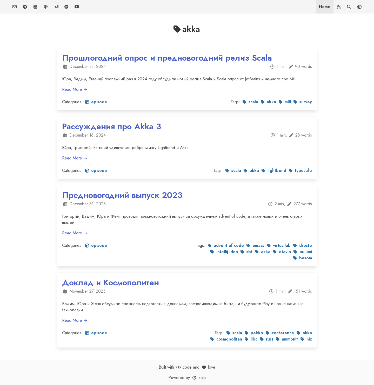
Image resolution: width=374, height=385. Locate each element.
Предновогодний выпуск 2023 (122, 195)
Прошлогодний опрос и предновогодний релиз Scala (167, 58)
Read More (75, 89)
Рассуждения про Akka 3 (111, 126)
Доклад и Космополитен (110, 282)
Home (324, 7)
